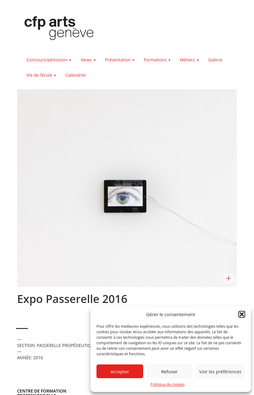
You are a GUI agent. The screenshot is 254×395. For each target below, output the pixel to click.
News (88, 60)
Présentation (120, 60)
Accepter (120, 371)
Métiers (189, 60)
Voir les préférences (220, 371)
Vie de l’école (41, 75)
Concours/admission (49, 60)
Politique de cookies (168, 384)
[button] (242, 314)
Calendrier (75, 75)
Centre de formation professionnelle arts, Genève (55, 29)
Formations (157, 60)
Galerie (215, 60)
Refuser (169, 371)
